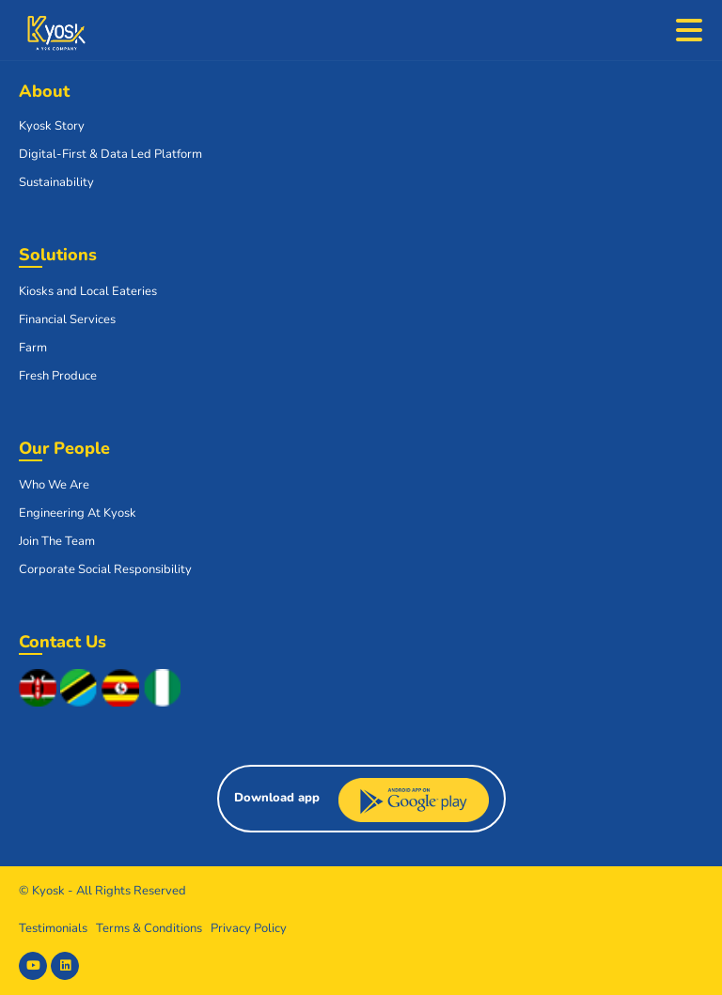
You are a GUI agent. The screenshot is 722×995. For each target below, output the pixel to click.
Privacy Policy (249, 928)
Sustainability (56, 182)
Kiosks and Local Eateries (88, 291)
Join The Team (57, 541)
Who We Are (54, 484)
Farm (33, 347)
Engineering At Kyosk (77, 513)
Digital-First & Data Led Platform (110, 154)
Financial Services (67, 319)
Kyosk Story (52, 125)
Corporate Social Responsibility (105, 569)
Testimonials (53, 928)
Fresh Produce (58, 375)
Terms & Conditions (149, 928)
